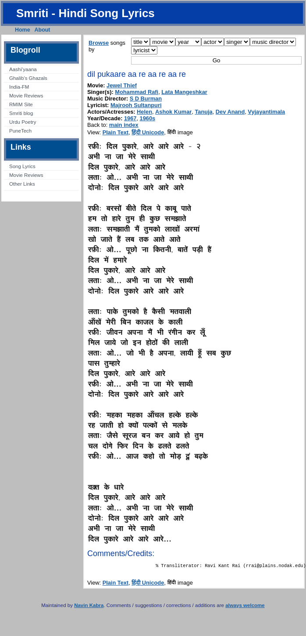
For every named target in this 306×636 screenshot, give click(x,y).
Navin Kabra (88, 607)
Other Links (22, 184)
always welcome (245, 607)
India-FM (19, 87)
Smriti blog (21, 113)
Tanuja (203, 111)
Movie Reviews (26, 95)
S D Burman (146, 98)
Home (22, 30)
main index (124, 125)
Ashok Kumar (173, 111)
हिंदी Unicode (148, 132)
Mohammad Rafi (136, 92)
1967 (130, 118)
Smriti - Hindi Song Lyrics (85, 13)
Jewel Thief (122, 85)
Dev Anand (230, 111)
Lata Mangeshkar (184, 92)
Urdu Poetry (22, 122)
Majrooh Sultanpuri (136, 105)
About (42, 30)
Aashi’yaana (23, 69)
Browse (99, 43)
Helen (144, 111)
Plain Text (116, 132)
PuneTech (20, 130)
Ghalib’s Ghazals (28, 78)
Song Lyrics (22, 166)
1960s (148, 118)
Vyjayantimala (266, 111)
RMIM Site (21, 104)
